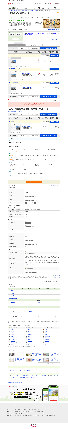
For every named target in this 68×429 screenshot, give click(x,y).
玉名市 (46, 344)
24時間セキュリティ (13, 164)
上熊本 (29, 336)
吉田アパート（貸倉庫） (13, 82)
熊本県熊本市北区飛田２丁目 (14, 68)
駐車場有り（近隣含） (39, 165)
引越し (18, 415)
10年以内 (33, 155)
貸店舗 (24, 149)
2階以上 (36, 164)
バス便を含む (12, 160)
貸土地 (36, 149)
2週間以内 (41, 173)
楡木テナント (11, 121)
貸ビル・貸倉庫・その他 (14, 151)
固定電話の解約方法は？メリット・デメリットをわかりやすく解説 (36, 354)
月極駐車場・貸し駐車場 (13, 370)
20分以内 (44, 159)
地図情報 (53, 415)
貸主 (23, 142)
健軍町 (29, 329)
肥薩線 (12, 344)
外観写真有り (25, 169)
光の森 (29, 332)
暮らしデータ (33, 377)
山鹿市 (46, 334)
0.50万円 (38, 302)
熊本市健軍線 (13, 339)
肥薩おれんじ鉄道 (14, 342)
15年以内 (39, 155)
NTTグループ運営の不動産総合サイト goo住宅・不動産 (16, 0)
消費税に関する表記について (28, 407)
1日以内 (25, 173)
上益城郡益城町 (47, 332)
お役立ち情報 (9, 415)
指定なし (12, 155)
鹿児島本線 (12, 334)
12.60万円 (30, 311)
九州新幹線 (12, 329)
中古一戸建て (31, 375)
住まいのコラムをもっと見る (49, 363)
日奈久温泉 (30, 334)
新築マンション (17, 411)
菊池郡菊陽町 (47, 339)
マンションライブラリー (14, 377)
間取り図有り (12, 169)
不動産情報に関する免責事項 (19, 382)
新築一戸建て (25, 375)
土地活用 (20, 413)
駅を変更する (19, 34)
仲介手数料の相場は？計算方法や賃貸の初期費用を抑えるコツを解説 (19, 359)
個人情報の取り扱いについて (19, 407)
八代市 (46, 329)
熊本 (28, 331)
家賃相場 (27, 377)
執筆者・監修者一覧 (49, 415)
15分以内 (39, 159)
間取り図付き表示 (34, 45)
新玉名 (29, 339)
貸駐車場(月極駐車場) (51, 149)
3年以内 (22, 155)
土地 (36, 375)
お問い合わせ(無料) (54, 55)
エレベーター (25, 165)
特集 (16, 415)
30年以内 (56, 155)
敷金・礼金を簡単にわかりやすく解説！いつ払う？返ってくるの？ (54, 354)
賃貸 (39, 375)
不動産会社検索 (22, 377)
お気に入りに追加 (34, 48)
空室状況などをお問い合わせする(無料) (48, 48)
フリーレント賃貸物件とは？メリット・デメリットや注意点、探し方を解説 (54, 359)
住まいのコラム (43, 415)
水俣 (28, 342)
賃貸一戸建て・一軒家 (25, 409)
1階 (23, 164)
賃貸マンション (31, 409)
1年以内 (17, 155)
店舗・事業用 (44, 375)
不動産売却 (16, 413)
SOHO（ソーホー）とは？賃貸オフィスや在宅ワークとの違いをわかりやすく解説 (19, 354)
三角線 (12, 336)
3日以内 (30, 173)
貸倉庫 (28, 370)
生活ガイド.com (57, 275)
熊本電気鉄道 (13, 341)
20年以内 (44, 155)
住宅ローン (42, 411)
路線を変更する (12, 34)
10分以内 (33, 159)
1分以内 (17, 159)
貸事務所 (11, 149)
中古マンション (19, 375)
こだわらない (12, 173)
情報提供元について (11, 382)
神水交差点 (30, 341)
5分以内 (22, 159)
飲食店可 (11, 165)
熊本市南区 (47, 341)
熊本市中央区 (47, 336)
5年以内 (27, 155)
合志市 (46, 342)
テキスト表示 (17, 45)
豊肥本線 (12, 331)
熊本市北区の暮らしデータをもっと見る (49, 281)
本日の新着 (20, 173)
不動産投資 (38, 411)
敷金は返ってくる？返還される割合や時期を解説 (36, 360)
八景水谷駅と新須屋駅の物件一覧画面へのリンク (15, 111)
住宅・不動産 (56, 375)
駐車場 (35, 409)
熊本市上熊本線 (13, 332)
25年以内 (50, 155)
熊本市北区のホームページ (55, 185)
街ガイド (38, 415)
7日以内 (35, 173)
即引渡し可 (50, 164)
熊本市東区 (47, 337)
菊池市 (46, 331)
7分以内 (27, 159)
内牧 (28, 344)
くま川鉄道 (12, 337)
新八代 (29, 337)
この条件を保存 (54, 39)
